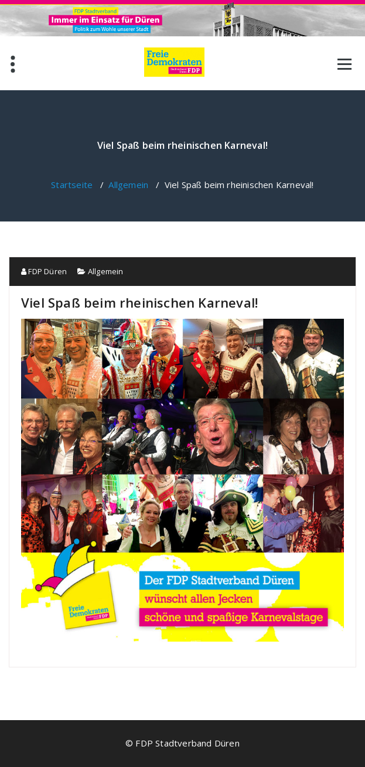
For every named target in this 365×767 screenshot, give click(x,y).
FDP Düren (44, 271)
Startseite (72, 184)
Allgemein (128, 184)
